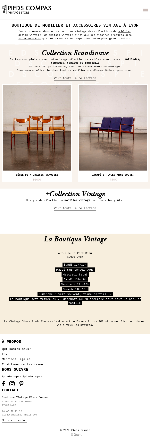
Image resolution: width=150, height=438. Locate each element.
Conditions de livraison (22, 364)
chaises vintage (61, 35)
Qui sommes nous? (16, 348)
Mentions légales (16, 359)
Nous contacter (14, 420)
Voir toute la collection (75, 78)
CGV (4, 354)
